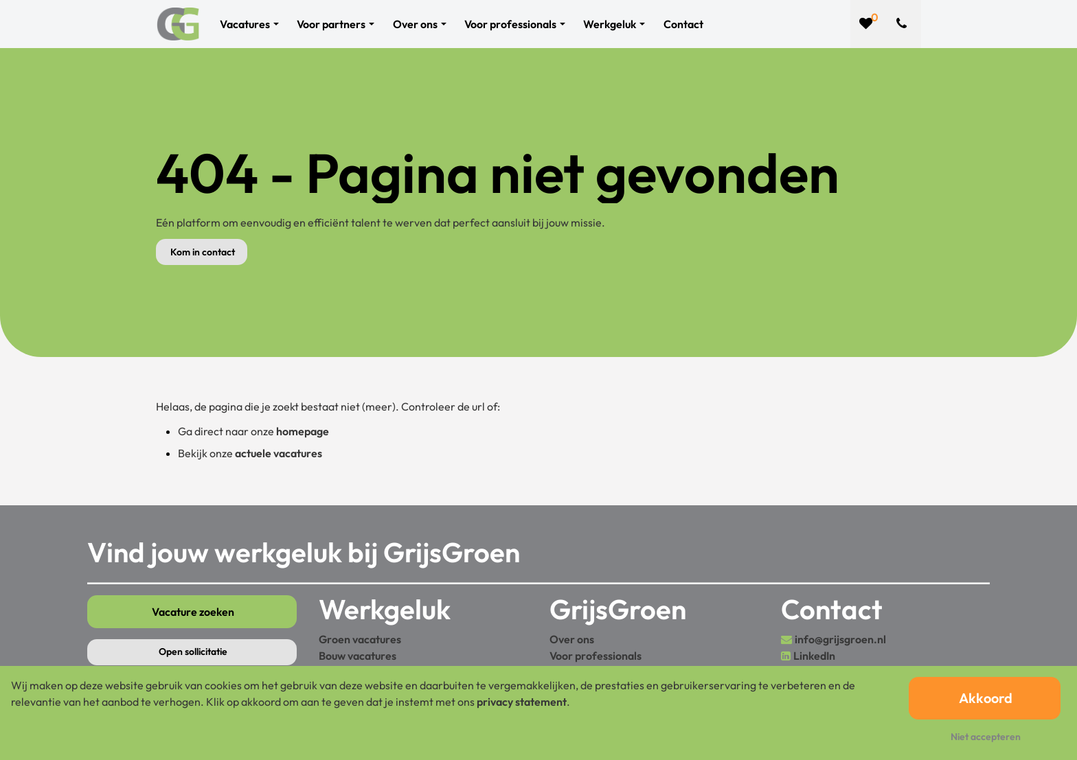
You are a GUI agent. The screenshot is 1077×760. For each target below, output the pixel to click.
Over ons (571, 639)
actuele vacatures (278, 453)
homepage (302, 431)
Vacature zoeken (193, 612)
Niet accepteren (986, 736)
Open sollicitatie (193, 651)
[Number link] (904, 24)
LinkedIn (814, 656)
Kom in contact (202, 252)
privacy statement (522, 702)
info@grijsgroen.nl (840, 639)
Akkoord (985, 697)
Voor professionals (595, 656)
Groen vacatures (360, 639)
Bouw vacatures (357, 656)
